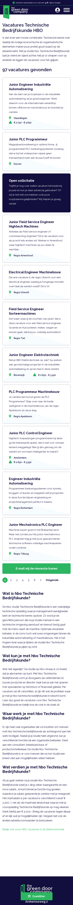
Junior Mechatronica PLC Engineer (35, 525)
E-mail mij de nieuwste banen (36, 568)
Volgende (52, 580)
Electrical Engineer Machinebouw (35, 272)
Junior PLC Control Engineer (30, 433)
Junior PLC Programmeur (28, 139)
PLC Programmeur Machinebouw (34, 392)
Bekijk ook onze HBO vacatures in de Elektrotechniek (33, 829)
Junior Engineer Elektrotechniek (34, 355)
